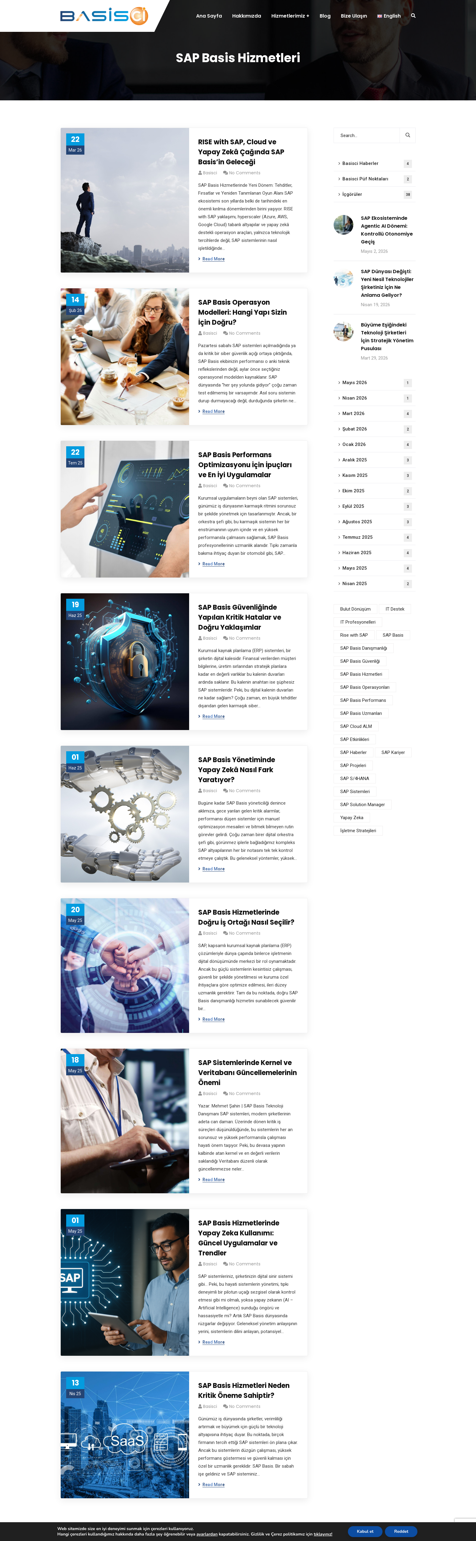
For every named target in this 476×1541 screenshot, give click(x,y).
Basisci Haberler (377, 164)
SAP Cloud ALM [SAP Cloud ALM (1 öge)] (356, 726)
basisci (210, 173)
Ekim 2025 (377, 491)
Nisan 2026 (377, 398)
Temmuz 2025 (377, 538)
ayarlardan (206, 1534)
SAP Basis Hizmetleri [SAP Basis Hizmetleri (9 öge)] (361, 674)
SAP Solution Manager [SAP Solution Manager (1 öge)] (362, 804)
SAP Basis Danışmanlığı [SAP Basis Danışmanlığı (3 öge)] (363, 648)
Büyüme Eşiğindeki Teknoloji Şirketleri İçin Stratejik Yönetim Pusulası (387, 336)
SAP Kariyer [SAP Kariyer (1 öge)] (393, 752)
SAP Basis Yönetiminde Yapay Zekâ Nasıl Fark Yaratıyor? (236, 770)
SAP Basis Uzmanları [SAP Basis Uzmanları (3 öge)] (361, 713)
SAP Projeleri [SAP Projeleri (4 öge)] (353, 765)
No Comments (244, 173)
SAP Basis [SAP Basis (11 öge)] (393, 635)
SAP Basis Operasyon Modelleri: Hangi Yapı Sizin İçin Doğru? (242, 312)
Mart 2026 (377, 414)
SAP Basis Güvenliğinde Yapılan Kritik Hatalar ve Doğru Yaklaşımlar (239, 617)
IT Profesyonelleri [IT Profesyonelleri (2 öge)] (358, 622)
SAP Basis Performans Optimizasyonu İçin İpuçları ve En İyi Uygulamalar (245, 465)
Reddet (405, 1531)
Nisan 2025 (377, 584)
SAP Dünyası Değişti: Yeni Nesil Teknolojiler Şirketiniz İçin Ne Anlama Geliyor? (387, 283)
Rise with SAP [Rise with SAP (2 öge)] (354, 635)
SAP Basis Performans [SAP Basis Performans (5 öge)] (363, 700)
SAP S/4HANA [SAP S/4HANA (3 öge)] (354, 778)
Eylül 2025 (377, 507)
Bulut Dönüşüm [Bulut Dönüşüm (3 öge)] (355, 609)
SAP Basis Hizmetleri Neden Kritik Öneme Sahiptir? (244, 1390)
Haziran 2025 (377, 553)
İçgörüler (377, 195)
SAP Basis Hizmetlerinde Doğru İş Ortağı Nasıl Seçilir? (246, 917)
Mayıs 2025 (377, 568)
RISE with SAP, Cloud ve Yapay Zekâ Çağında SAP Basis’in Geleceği (241, 152)
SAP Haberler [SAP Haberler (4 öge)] (353, 752)
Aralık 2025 (377, 460)
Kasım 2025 (377, 476)
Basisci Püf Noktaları (377, 179)
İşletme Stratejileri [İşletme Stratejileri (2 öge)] (358, 830)
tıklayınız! (326, 1534)
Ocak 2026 (377, 445)
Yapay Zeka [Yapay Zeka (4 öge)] (351, 817)
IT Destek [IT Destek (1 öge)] (395, 609)
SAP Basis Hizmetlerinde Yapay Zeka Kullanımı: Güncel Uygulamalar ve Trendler (238, 1238)
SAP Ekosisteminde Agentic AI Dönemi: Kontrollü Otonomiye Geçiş (387, 230)
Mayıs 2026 (377, 383)
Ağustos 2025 (377, 522)
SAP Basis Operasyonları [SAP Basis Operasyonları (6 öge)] (364, 687)
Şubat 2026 (377, 429)
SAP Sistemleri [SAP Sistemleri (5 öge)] (355, 791)
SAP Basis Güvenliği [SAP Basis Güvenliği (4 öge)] (360, 661)
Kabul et (369, 1531)
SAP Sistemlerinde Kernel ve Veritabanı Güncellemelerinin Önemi (247, 1072)
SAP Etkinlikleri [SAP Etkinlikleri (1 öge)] (354, 739)
